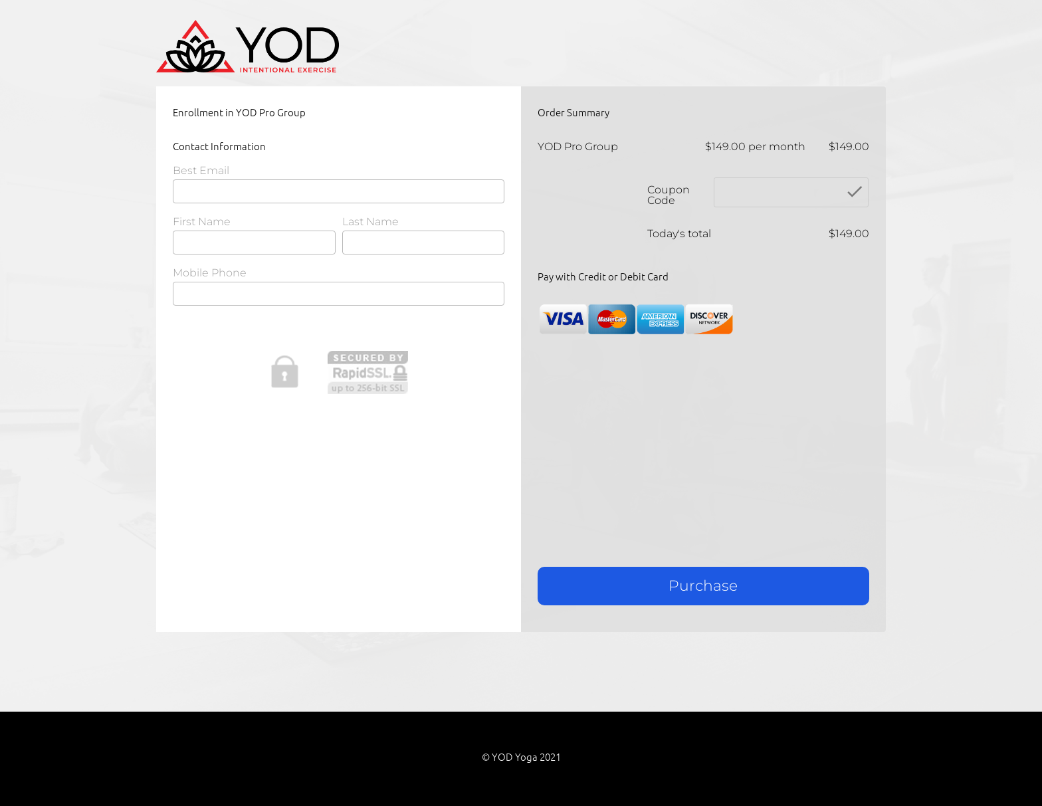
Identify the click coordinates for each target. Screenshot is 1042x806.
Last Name (370, 222)
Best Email (201, 171)
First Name (202, 222)
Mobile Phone (210, 273)
